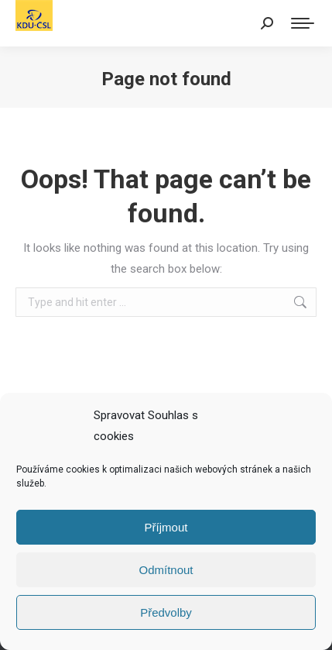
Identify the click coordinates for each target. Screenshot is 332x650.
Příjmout (166, 527)
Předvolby (166, 612)
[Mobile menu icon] (303, 23)
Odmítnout (166, 569)
